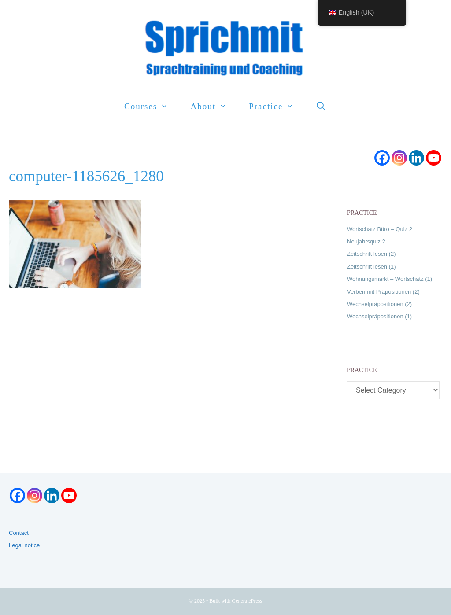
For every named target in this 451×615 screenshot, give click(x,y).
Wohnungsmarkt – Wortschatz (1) (389, 279)
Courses (151, 106)
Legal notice (24, 545)
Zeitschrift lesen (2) (371, 253)
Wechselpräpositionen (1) (379, 316)
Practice (277, 106)
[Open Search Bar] (321, 106)
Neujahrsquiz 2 (366, 241)
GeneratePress (247, 601)
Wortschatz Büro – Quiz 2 (379, 229)
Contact (19, 533)
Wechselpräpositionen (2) (379, 304)
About (214, 106)
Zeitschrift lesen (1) (371, 266)
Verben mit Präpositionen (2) (383, 291)
